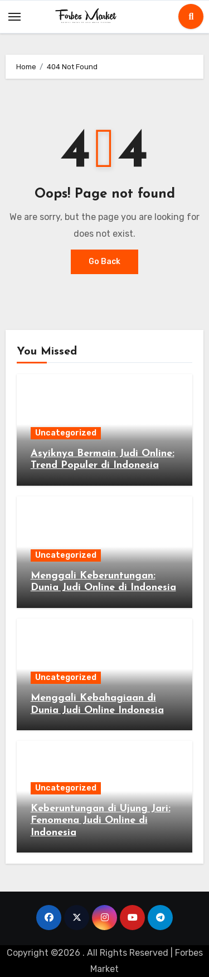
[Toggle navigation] (14, 16)
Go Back (104, 261)
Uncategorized (65, 433)
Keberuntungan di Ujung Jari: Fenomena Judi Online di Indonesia (101, 820)
